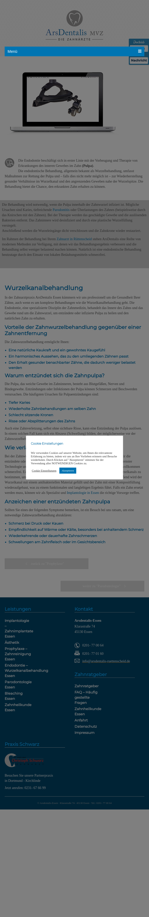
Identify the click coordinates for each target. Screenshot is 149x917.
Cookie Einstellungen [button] (44, 470)
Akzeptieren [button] (68, 470)
